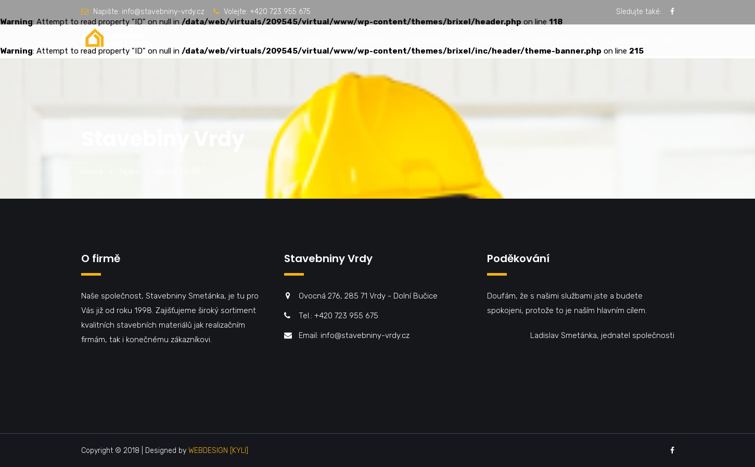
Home (92, 171)
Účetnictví (488, 40)
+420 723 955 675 (280, 11)
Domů (266, 40)
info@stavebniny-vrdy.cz (163, 11)
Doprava (423, 40)
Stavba (367, 40)
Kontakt (630, 40)
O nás (311, 40)
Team (129, 171)
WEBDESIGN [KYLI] (218, 450)
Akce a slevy (562, 40)
